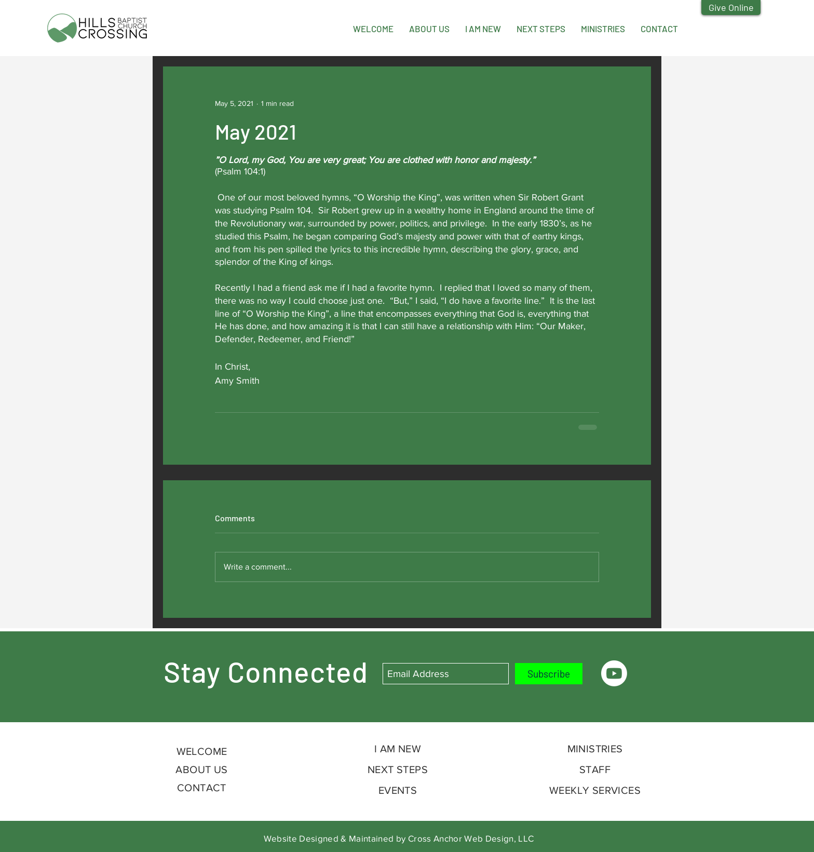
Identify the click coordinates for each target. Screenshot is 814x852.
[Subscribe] (548, 673)
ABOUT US (201, 769)
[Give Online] (731, 7)
